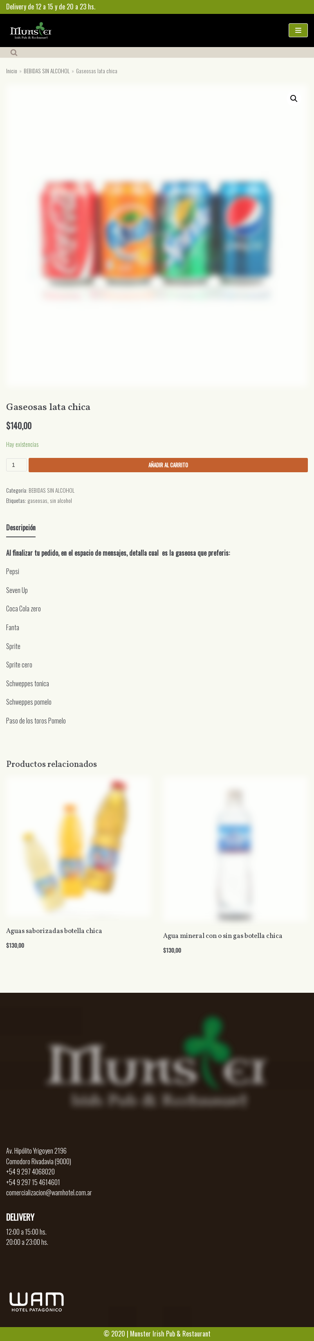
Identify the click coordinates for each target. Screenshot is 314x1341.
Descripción (21, 527)
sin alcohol (61, 500)
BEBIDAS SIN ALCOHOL (47, 71)
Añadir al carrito (168, 465)
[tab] (21, 528)
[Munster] (30, 30)
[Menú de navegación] (298, 30)
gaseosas (37, 500)
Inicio (11, 71)
